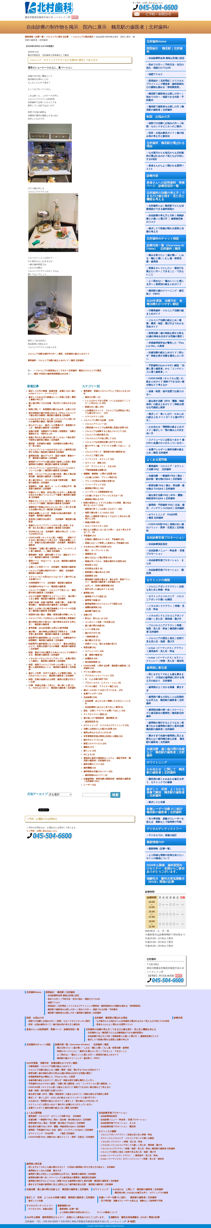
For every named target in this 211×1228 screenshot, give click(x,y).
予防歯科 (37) (90, 535)
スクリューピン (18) (94, 651)
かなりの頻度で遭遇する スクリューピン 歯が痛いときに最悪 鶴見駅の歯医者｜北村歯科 (52, 597)
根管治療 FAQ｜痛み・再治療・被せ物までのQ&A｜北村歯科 (165, 487)
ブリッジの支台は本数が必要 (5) (100, 481)
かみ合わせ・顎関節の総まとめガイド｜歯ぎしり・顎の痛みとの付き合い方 (165, 430)
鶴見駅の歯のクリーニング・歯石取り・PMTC (165, 292)
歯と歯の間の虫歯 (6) (94, 625)
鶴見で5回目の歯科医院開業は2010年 (51, 374)
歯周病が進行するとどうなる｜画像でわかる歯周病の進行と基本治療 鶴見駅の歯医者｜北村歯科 (166, 725)
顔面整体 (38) (91, 576)
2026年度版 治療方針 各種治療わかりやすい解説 (164, 302)
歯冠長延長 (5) (91, 721)
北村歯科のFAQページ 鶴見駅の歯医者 (47, 586)
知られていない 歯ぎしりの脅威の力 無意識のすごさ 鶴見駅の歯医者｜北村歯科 (52, 426)
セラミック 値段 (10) (95, 463)
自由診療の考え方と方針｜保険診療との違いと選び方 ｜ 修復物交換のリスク (165, 218)
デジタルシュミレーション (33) (99, 675)
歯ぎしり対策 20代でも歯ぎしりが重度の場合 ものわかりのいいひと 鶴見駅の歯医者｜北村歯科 (52, 674)
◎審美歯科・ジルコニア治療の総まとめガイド (165, 312)
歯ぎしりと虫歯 (157, 802)
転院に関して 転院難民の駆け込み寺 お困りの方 (52, 409)
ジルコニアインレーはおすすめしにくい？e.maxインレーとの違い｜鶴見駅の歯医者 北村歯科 (52, 469)
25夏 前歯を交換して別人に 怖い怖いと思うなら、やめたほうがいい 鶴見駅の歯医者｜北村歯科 (52, 686)
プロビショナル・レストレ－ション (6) (103, 683)
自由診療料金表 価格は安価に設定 (166, 58)
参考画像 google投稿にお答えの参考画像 (48, 628)
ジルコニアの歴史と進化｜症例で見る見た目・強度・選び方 (165, 640)
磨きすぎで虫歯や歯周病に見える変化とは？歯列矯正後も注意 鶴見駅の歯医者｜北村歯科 (165, 738)
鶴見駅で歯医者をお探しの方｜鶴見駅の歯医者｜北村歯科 (165, 108)
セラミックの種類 (158, 580)
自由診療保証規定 (158, 544)
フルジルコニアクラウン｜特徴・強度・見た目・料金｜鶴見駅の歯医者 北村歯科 (165, 628)
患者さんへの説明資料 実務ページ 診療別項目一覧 (166, 184)
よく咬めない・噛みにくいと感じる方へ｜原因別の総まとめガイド (165, 282)
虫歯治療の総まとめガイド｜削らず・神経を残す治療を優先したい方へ (165, 355)
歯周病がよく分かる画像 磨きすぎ (165, 689)
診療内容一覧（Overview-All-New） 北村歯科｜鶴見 (165, 247)
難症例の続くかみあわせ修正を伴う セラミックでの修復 (165, 780)
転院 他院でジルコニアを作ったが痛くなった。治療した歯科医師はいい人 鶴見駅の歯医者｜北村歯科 (52, 667)
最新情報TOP (155, 842)
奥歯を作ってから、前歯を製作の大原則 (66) (105, 561)
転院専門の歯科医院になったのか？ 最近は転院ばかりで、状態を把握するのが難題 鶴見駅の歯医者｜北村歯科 (52, 646)
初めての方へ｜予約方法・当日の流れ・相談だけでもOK (165, 66)
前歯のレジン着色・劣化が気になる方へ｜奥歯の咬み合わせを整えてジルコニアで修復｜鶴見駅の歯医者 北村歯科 (52, 494)
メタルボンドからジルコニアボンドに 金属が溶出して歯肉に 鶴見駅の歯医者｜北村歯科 (52, 659)
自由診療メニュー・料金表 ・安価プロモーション (165, 552)
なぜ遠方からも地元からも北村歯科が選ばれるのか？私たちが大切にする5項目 (165, 155)
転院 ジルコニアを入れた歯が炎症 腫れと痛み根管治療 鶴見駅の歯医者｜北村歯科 (52, 475)
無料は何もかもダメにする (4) (97, 732)
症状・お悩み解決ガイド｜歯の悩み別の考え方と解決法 (165, 134)
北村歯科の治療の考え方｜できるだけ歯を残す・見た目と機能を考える (166, 196)
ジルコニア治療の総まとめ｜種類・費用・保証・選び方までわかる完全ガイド (165, 323)
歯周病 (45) (89, 593)
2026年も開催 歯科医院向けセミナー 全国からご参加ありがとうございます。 (166, 868)
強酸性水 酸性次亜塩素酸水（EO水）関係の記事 (166, 880)
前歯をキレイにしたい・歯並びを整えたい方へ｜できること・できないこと (165, 271)
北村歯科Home (156, 41)
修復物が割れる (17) (94, 499)
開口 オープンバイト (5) (97, 550)
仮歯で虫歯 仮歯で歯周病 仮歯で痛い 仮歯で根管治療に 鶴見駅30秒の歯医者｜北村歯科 (52, 603)
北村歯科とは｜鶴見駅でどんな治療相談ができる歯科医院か (165, 207)
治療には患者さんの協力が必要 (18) (100, 729)
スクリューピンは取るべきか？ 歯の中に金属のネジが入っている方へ (165, 441)
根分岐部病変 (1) (92, 662)
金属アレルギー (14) (93, 693)
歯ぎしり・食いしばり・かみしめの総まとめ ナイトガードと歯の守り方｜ (165, 417)
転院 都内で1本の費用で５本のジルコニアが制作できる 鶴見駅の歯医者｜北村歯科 (53, 653)
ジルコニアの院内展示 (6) (97, 435)
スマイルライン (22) (94, 416)
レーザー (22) (90, 785)
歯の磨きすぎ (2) (92, 640)
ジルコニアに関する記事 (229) (99, 420)
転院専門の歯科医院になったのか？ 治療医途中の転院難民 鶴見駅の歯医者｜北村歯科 (52, 639)
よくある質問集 (157, 459)
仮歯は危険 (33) (92, 522)
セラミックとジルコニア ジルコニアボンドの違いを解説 (165, 598)
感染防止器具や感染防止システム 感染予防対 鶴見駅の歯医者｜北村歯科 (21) (107, 759)
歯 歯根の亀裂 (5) (93, 655)
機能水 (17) (89, 747)
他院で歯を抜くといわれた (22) (99, 512)
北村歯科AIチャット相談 (163, 238)
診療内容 (152, 175)
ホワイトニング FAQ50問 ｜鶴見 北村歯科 (165, 516)
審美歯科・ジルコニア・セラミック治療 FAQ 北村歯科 (165, 468)
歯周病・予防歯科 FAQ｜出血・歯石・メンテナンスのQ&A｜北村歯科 (165, 506)
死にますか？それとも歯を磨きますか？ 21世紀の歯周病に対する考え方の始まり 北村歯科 (165, 677)
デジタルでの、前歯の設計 (163, 835)
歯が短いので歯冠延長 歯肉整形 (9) (100, 718)
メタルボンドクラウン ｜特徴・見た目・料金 (165, 607)
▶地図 (131, 1221)
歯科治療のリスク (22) (94, 764)
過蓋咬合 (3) (90, 554)
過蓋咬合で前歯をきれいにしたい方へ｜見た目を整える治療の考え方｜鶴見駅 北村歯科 (52, 508)
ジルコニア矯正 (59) (94, 455)
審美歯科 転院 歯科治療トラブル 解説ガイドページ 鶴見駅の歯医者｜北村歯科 (52, 556)
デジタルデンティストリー (164, 828)
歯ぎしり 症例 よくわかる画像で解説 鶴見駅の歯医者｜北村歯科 (166, 792)
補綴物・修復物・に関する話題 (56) (100, 473)
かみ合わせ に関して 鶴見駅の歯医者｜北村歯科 (166, 771)
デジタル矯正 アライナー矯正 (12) (101, 686)
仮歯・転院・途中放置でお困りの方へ (165, 393)
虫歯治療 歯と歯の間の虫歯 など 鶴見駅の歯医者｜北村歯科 (166, 752)
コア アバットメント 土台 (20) (100, 466)
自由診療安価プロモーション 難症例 (165, 571)
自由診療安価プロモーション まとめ (165, 562)
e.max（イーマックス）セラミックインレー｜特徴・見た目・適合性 (165, 659)
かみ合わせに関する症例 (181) (98, 546)
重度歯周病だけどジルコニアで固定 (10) (103, 604)
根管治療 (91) (90, 647)
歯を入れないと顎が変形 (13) (98, 557)
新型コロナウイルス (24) (95, 743)
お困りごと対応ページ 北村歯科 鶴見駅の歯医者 (52, 567)
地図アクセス (157, 74)
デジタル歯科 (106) (92, 672)
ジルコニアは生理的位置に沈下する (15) (103, 442)
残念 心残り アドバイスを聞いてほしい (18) (104, 710)
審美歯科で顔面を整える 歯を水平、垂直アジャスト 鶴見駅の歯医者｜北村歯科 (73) (107, 580)
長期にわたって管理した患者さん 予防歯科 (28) (107, 543)
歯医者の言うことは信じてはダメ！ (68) (103, 509)
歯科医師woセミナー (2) (96, 775)
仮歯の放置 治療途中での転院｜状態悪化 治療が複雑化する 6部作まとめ (52, 432)
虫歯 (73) (88, 614)
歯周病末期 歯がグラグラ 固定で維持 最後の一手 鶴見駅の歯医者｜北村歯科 (52, 457)
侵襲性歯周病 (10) (93, 607)
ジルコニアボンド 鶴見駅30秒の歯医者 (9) (105, 452)
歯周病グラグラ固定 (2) (96, 596)
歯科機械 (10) (90, 768)
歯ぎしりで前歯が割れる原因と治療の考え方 (165, 230)
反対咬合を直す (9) (93, 568)
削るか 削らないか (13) (96, 618)
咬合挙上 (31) (91, 565)
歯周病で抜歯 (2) (92, 600)
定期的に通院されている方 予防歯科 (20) (104, 539)
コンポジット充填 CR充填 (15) (100, 622)
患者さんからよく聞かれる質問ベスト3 (165, 167)
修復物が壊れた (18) (94, 488)
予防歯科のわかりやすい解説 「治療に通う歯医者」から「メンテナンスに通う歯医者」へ (165, 368)
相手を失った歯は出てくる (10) (99, 589)
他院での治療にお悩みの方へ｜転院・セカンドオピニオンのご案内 (165, 125)
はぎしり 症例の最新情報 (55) (99, 585)
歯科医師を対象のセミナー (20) (98, 771)
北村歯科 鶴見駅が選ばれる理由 (166, 144)
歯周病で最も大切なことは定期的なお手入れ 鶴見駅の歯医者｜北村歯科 (165, 700)
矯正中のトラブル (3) (93, 740)
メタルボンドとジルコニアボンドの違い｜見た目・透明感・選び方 (165, 617)
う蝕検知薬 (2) (91, 636)
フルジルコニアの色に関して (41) (100, 438)
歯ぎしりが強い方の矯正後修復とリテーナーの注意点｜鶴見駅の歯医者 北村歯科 (52, 609)
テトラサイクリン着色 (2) (95, 714)
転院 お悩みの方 (158, 116)
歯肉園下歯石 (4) (92, 611)
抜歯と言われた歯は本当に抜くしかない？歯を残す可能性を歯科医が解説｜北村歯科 (52, 438)
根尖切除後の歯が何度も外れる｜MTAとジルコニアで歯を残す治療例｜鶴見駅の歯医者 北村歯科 (52, 414)
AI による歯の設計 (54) (96, 679)
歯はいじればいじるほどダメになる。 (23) (103, 690)
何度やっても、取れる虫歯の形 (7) (101, 644)
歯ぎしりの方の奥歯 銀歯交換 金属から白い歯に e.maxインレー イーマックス (53, 392)
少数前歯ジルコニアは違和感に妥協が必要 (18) (106, 427)
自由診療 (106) (90, 697)
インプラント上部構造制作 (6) (99, 492)
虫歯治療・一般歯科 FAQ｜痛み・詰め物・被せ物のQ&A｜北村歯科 (165, 477)
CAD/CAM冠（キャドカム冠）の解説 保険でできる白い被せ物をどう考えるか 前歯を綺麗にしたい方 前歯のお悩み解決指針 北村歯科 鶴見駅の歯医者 (52, 541)
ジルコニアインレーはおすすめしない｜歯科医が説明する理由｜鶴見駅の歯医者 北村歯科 (52, 450)
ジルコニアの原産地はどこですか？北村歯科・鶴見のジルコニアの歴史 (68, 370)
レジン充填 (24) (92, 629)
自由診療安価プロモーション (166, 537)
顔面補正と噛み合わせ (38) (97, 572)
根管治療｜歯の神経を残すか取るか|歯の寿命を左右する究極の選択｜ (165, 335)
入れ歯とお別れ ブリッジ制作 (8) (101, 477)
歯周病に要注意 (157, 667)
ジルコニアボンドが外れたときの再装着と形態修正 (52, 618)
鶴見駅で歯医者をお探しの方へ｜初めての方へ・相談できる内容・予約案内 (165, 96)
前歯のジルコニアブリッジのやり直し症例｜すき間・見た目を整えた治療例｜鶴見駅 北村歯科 (51, 526)
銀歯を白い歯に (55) (94, 407)
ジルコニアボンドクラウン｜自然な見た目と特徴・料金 (165, 588)
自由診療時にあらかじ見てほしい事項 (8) (104, 707)
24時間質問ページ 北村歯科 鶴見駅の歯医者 (50, 583)
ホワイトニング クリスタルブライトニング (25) (106, 725)
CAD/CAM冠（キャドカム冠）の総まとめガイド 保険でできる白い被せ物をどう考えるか (165, 381)
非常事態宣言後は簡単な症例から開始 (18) (103, 736)
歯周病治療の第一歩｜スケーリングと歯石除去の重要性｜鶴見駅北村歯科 (165, 713)
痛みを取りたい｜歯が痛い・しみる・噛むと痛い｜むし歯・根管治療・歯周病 (165, 258)
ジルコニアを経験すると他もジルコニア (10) (105, 431)
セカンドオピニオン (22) (96, 526)
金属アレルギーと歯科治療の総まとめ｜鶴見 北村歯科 (165, 451)
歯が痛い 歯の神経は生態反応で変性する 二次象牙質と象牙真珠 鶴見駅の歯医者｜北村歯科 (52, 632)
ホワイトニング (157, 762)
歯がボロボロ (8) (92, 633)
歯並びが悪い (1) (92, 397)
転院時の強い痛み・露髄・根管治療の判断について (52, 614)
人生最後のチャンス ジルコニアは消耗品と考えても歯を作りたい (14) (107, 411)
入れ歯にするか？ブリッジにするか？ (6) (104, 495)
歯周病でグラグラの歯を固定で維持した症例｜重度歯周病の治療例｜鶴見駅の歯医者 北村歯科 (52, 463)
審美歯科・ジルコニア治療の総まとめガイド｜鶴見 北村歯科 (56, 360)
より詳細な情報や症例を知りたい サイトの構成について (166, 857)
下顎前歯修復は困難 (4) (96, 470)
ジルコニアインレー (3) (96, 424)
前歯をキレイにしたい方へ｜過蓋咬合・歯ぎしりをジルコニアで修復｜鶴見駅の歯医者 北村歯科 (52, 502)
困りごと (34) (90, 751)
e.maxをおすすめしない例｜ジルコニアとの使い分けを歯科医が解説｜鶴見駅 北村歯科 (52, 420)
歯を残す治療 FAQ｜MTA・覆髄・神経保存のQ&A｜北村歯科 (165, 497)
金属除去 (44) (91, 658)
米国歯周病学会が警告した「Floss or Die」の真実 (165, 344)
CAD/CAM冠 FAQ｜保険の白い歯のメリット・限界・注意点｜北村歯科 (165, 527)
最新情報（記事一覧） (160, 848)
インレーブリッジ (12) (95, 484)
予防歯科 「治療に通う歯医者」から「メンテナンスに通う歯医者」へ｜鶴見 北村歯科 (52, 549)
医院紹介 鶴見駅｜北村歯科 (165, 50)
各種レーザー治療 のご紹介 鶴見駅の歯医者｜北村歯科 (166, 810)
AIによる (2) (89, 754)
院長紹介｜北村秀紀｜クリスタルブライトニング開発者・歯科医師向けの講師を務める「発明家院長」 (165, 83)
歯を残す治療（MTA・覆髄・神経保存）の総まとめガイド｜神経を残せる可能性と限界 (165, 404)
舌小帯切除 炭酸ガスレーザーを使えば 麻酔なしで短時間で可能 (165, 820)
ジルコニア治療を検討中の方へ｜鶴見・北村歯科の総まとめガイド (58, 354)
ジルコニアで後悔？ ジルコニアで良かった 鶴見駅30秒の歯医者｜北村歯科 (52, 591)
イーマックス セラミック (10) (99, 459)
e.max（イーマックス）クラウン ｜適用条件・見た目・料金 (166, 649)
